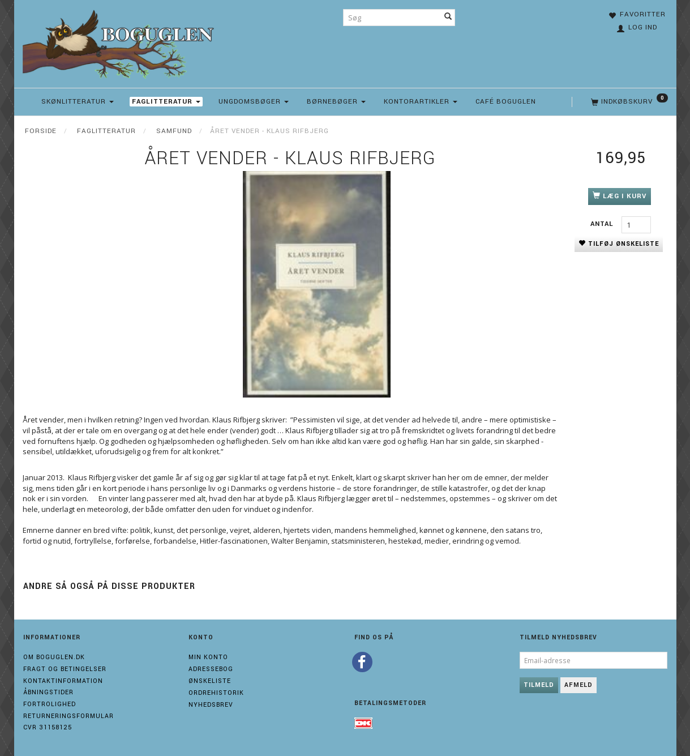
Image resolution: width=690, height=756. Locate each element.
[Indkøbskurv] (628, 102)
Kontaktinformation (63, 681)
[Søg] (448, 17)
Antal (603, 224)
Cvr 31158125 (47, 727)
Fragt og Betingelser (64, 669)
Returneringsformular (68, 716)
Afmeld (578, 685)
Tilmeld (539, 685)
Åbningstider (48, 692)
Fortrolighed (49, 704)
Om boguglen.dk (54, 657)
